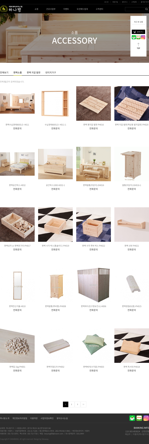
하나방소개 (4, 418)
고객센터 (134, 2)
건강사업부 (51, 8)
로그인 (106, 2)
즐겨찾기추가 (145, 2)
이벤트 (66, 8)
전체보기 (4, 72)
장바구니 (124, 2)
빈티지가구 (50, 72)
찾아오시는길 (62, 418)
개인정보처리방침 (19, 418)
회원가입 (115, 2)
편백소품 (17, 72)
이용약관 (34, 418)
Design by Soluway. (41, 439)
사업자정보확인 (47, 418)
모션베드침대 (82, 8)
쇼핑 (36, 8)
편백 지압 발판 (33, 72)
